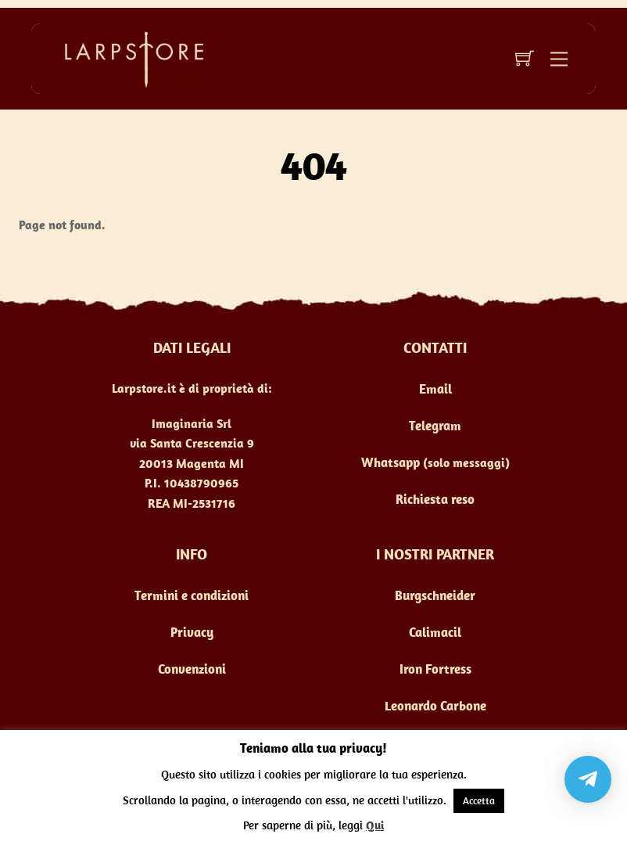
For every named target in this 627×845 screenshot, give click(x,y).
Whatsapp (390, 462)
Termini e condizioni (191, 595)
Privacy (191, 632)
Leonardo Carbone (435, 705)
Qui (375, 825)
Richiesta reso (435, 499)
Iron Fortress (435, 669)
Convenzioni (192, 669)
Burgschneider (435, 595)
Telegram (435, 425)
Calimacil (435, 632)
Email (435, 388)
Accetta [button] (479, 800)
